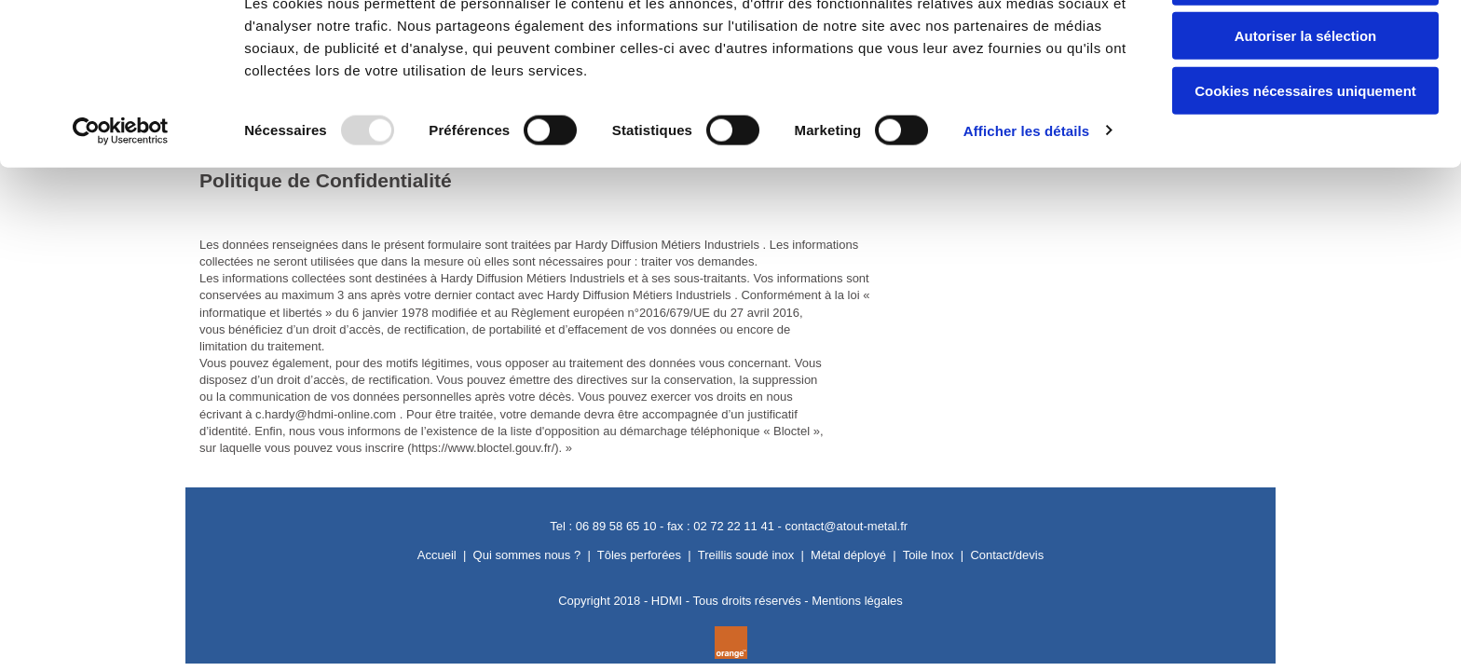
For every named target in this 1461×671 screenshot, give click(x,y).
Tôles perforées (639, 555)
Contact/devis (1007, 555)
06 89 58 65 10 (616, 526)
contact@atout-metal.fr (846, 526)
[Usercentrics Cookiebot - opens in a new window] (120, 196)
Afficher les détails (1026, 195)
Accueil (437, 555)
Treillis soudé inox (746, 555)
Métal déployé (848, 555)
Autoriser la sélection (1306, 101)
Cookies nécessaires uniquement (1305, 155)
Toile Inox (928, 555)
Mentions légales (857, 601)
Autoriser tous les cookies (1305, 46)
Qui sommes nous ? (527, 555)
